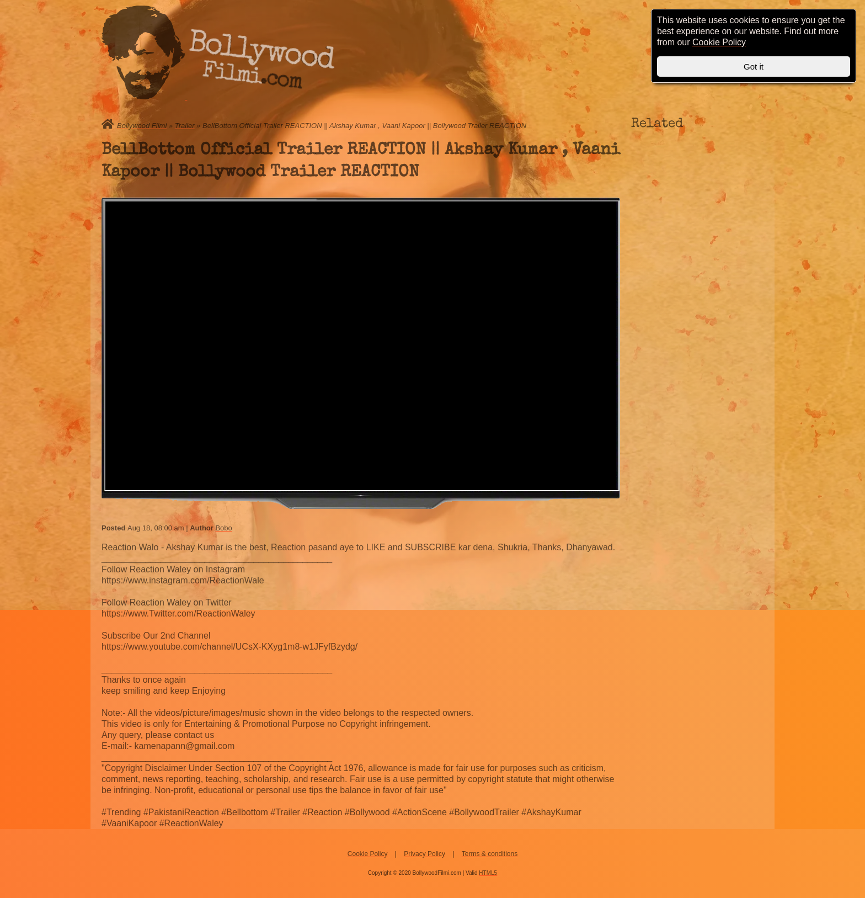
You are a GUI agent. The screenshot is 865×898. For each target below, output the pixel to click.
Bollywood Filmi (142, 125)
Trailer (185, 125)
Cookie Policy (368, 854)
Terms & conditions (489, 854)
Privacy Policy (424, 854)
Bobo (223, 528)
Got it (753, 66)
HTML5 (488, 873)
